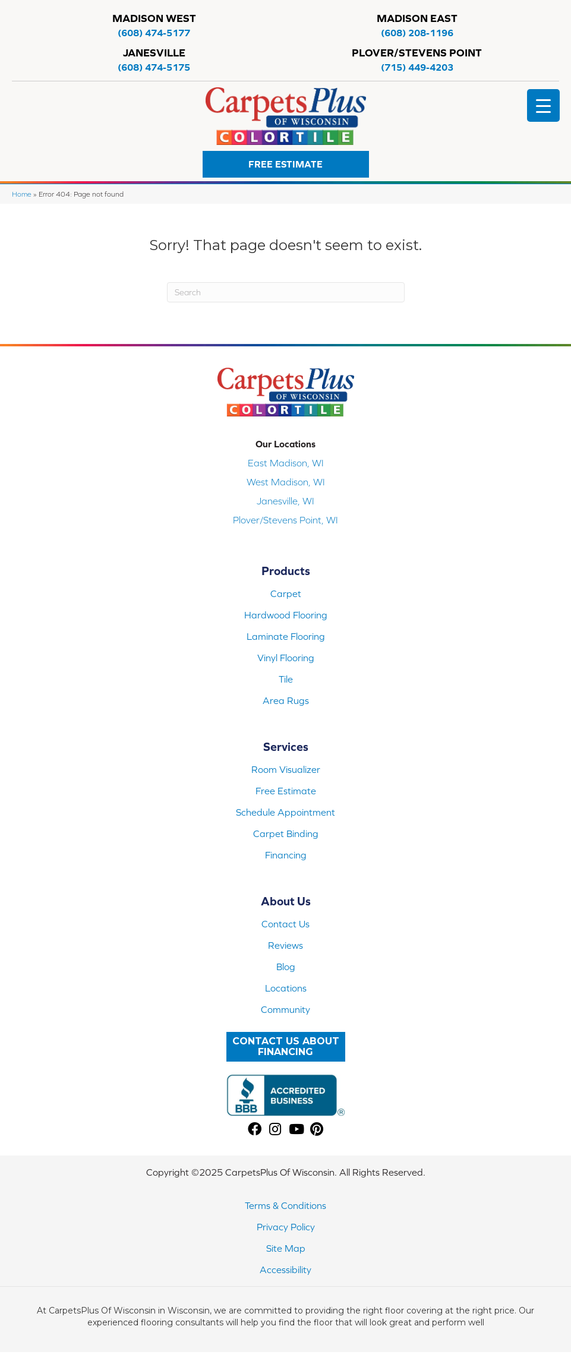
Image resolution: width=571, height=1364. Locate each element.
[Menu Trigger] (543, 105)
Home (21, 194)
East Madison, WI (286, 462)
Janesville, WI (285, 500)
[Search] (286, 292)
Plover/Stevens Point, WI (285, 519)
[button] (286, 164)
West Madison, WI (286, 481)
